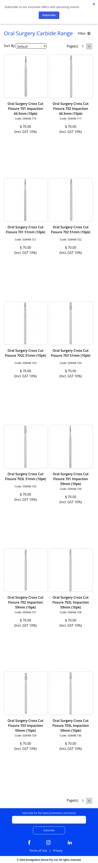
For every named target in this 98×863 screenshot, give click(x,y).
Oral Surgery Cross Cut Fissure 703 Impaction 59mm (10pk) (25, 725)
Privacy (57, 850)
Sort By (9, 45)
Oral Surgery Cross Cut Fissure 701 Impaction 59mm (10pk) (71, 479)
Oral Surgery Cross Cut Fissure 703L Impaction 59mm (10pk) (70, 725)
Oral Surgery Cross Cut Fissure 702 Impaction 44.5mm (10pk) (71, 108)
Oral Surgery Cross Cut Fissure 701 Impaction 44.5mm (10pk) (25, 108)
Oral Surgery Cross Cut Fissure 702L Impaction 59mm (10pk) (70, 602)
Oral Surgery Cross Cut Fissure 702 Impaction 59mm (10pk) (25, 602)
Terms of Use (38, 850)
